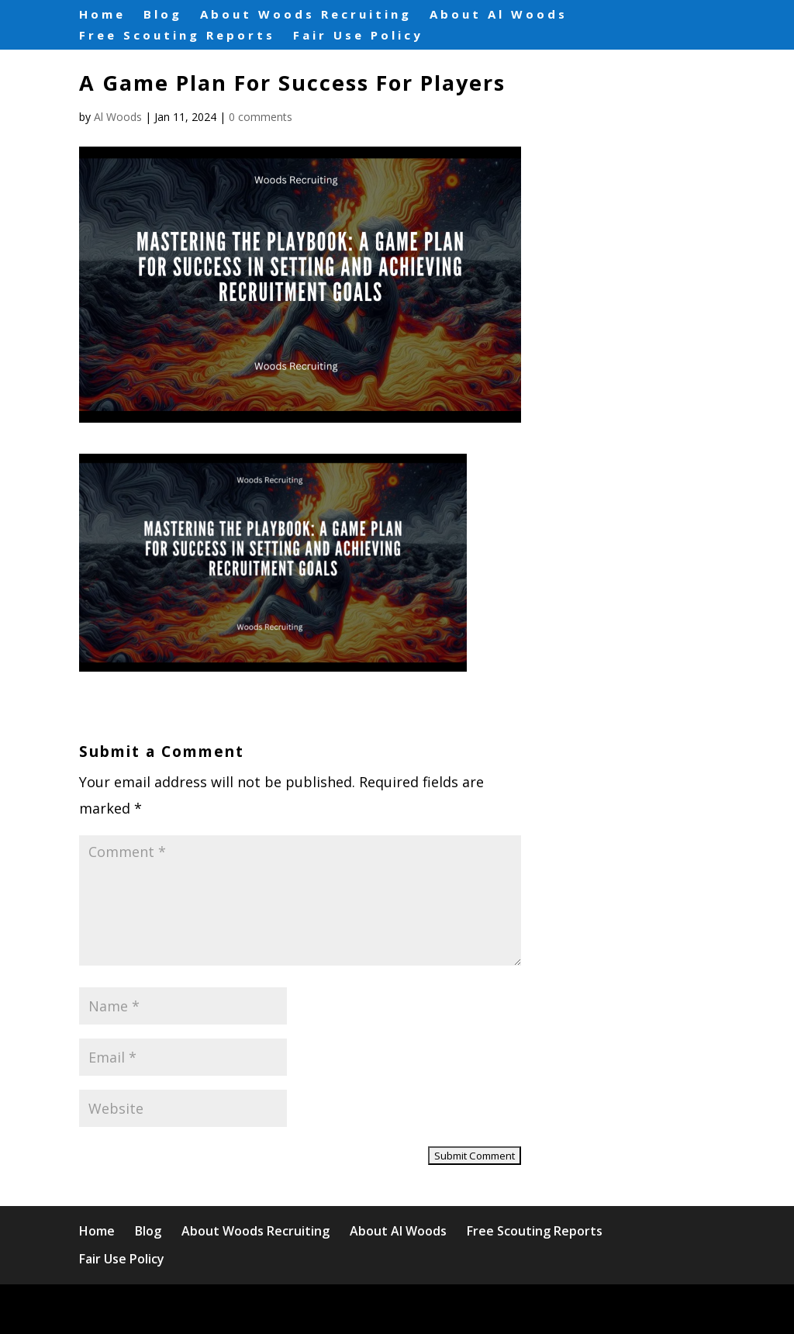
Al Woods (118, 116)
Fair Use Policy (358, 34)
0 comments (260, 116)
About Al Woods (499, 14)
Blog (162, 14)
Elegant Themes (215, 1309)
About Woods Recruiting (306, 14)
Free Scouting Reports (177, 34)
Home (102, 14)
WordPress (396, 1309)
